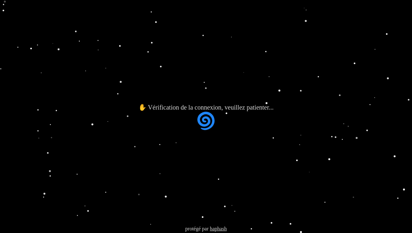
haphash (218, 228)
